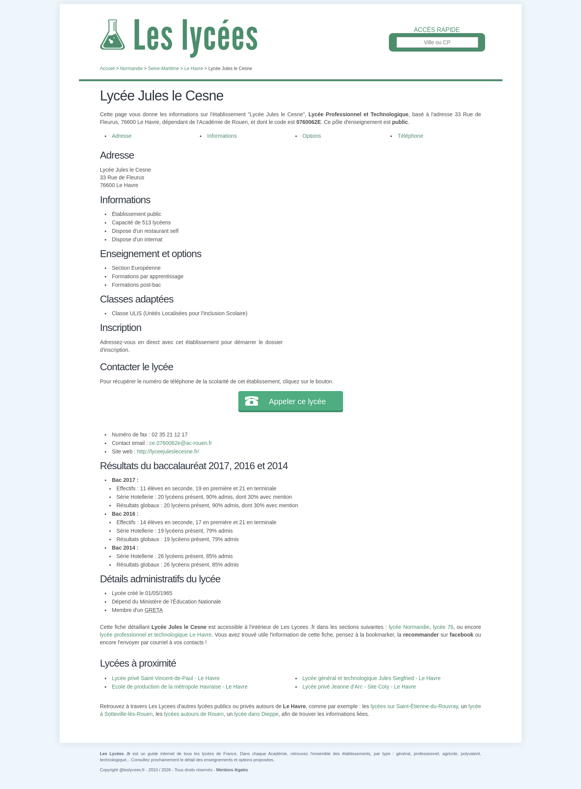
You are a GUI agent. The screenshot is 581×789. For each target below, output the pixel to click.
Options (312, 136)
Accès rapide (437, 30)
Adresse (122, 136)
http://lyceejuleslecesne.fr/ (168, 451)
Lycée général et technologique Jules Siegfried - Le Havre (372, 678)
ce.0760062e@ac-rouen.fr (180, 443)
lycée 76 (443, 627)
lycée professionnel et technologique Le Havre (156, 635)
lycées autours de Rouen (194, 714)
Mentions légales (232, 769)
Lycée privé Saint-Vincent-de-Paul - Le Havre (166, 678)
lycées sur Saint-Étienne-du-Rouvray (414, 706)
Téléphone (410, 136)
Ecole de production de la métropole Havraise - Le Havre (180, 687)
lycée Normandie (409, 627)
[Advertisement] (382, 202)
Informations (222, 136)
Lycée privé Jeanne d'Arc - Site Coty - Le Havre (359, 687)
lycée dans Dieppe (256, 714)
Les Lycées (290, 38)
